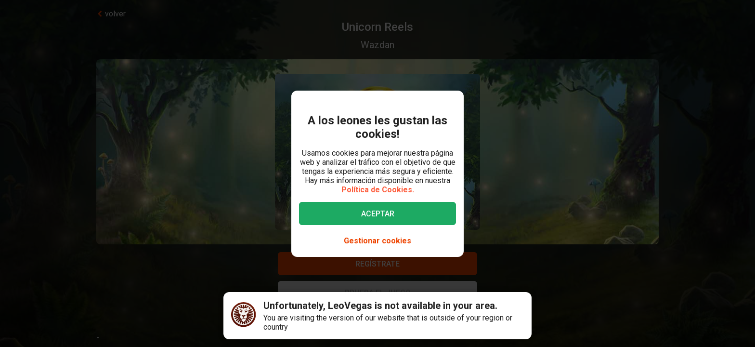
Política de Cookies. (377, 189)
